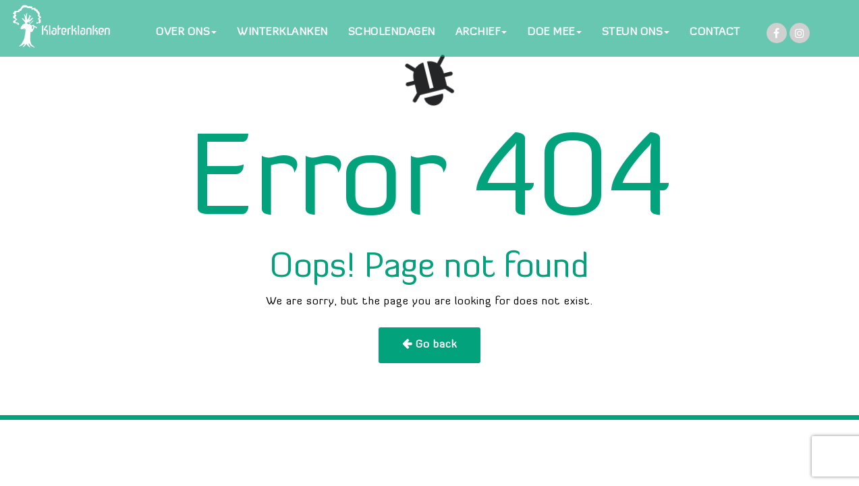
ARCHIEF (481, 32)
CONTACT (715, 32)
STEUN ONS (636, 32)
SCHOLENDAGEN (391, 32)
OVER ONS (186, 32)
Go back (436, 345)
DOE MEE (554, 32)
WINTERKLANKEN (282, 32)
